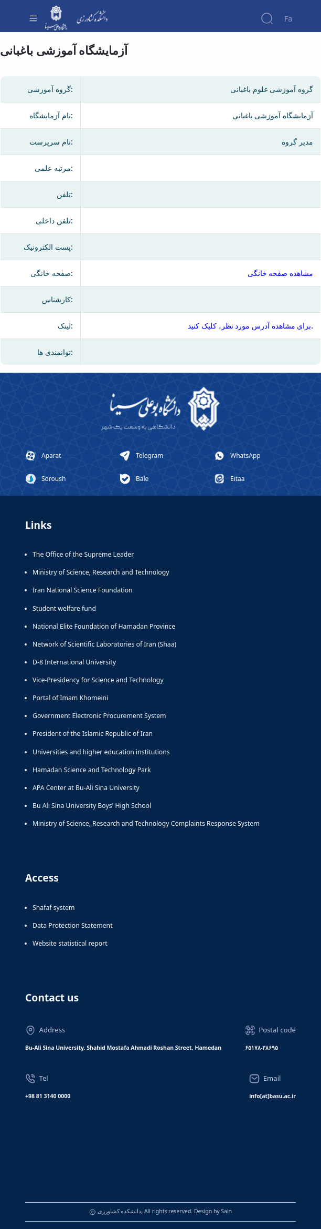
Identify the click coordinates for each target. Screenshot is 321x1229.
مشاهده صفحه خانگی (280, 273)
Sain (226, 1211)
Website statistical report (70, 943)
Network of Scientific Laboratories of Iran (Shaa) (104, 644)
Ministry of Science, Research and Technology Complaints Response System (146, 823)
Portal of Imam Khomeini (70, 697)
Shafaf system (53, 907)
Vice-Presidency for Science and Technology (98, 679)
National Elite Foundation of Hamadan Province (104, 626)
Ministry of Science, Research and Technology (101, 572)
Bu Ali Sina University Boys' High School (92, 805)
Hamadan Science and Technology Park (92, 769)
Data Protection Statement (73, 925)
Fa (288, 19)
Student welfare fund (64, 608)
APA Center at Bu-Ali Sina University (86, 787)
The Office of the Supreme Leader (83, 554)
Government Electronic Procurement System (99, 715)
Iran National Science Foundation (83, 590)
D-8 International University (74, 662)
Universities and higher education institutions (101, 751)
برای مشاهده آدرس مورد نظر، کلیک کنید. (250, 326)
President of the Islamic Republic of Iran (93, 733)
